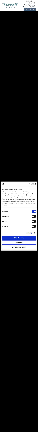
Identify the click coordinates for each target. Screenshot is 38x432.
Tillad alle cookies (19, 237)
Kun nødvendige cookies (19, 247)
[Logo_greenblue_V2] (10, 3)
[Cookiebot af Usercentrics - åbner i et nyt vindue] (29, 184)
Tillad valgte (19, 242)
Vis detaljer (29, 233)
